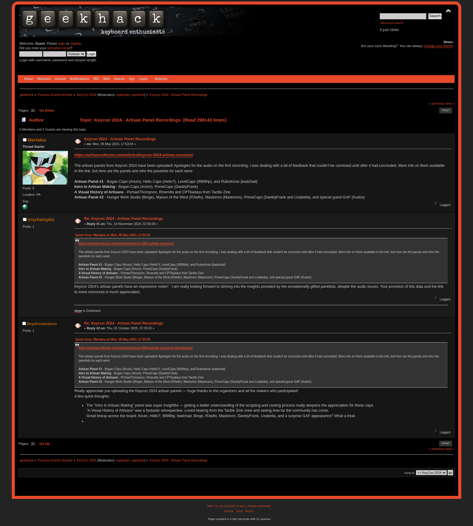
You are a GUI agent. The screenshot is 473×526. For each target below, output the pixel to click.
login (61, 43)
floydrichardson (42, 324)
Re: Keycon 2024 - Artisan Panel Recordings (123, 219)
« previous (436, 103)
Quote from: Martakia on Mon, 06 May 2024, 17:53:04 (112, 235)
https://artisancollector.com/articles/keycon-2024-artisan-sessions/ (133, 155)
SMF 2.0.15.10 (217, 506)
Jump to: (409, 472)
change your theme (438, 46)
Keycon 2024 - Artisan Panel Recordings (120, 139)
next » (450, 103)
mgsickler (122, 95)
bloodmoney (183, 348)
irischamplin (41, 219)
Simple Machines (259, 506)
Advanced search (391, 22)
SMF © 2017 (237, 506)
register (75, 43)
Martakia (37, 139)
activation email (58, 48)
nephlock (138, 95)
